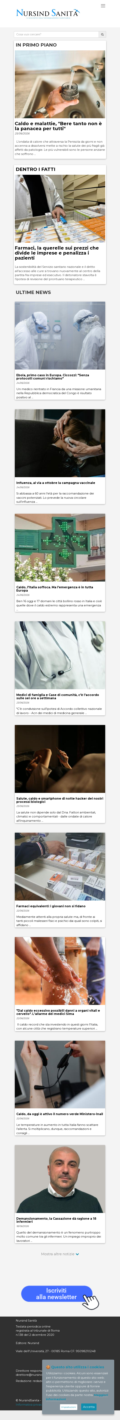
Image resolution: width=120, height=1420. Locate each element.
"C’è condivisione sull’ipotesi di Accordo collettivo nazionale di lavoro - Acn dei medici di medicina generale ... (59, 711)
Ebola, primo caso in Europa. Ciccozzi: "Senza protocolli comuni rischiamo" (52, 376)
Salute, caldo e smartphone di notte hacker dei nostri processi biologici (59, 800)
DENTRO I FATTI (35, 169)
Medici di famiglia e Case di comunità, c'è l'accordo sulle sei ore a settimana (57, 696)
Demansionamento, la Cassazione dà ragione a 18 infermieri (56, 1220)
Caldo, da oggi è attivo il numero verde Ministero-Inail (59, 1114)
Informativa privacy (30, 1404)
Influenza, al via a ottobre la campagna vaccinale (55, 483)
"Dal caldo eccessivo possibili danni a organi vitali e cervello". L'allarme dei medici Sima (58, 1012)
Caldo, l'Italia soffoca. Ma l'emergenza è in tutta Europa (54, 588)
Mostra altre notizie (57, 1254)
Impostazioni (68, 1407)
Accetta (89, 1407)
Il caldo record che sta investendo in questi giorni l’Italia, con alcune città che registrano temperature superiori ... (57, 1026)
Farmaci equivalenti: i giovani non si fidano (51, 906)
